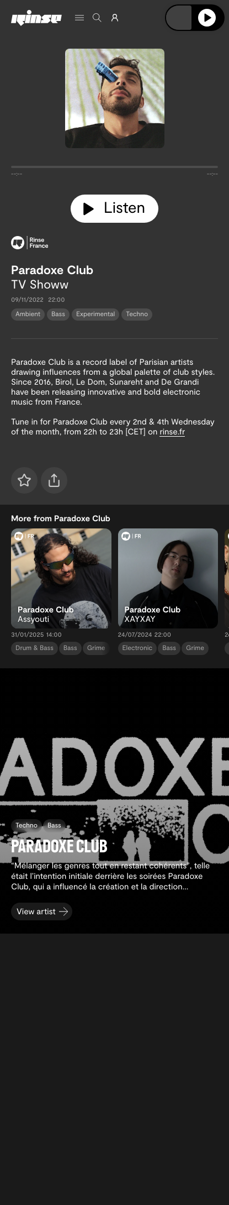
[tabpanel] (114, 169)
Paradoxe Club (52, 270)
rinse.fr (172, 431)
